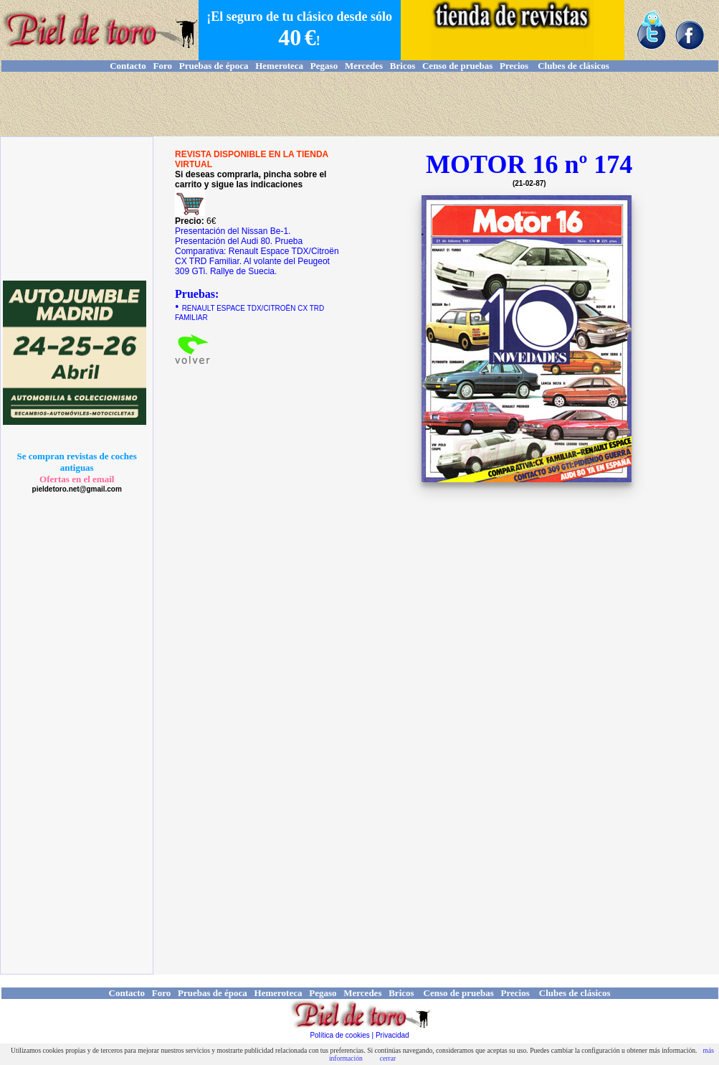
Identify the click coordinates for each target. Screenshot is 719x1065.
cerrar (388, 1058)
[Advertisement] (360, 104)
